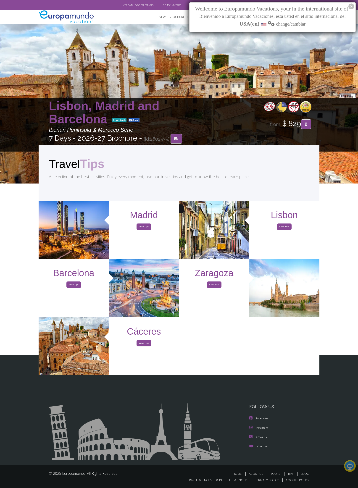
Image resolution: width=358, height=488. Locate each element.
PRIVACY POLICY (265, 480)
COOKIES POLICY (296, 480)
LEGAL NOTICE (236, 480)
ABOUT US (257, 473)
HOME (238, 473)
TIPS (291, 473)
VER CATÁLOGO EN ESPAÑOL (128, 5)
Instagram (259, 428)
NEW (157, 17)
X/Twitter (258, 437)
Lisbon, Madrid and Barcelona (104, 112)
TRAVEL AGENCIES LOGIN (200, 480)
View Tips (143, 227)
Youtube (258, 446)
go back (119, 120)
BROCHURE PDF (176, 17)
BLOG (186, 5)
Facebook (259, 419)
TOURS (276, 473)
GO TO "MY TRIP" (164, 5)
